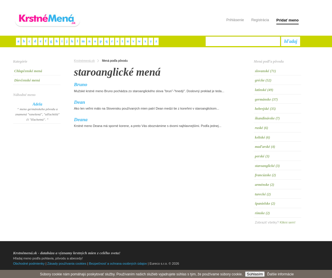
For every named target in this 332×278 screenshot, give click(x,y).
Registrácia (260, 20)
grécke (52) (263, 80)
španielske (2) (265, 203)
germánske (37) (266, 99)
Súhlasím (255, 274)
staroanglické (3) (267, 166)
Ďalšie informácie (280, 274)
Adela (37, 104)
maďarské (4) (265, 147)
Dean (79, 102)
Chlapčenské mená (28, 71)
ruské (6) (261, 128)
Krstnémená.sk (84, 60)
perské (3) (262, 156)
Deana (81, 119)
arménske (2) (264, 185)
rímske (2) (262, 213)
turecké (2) (263, 194)
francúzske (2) (265, 175)
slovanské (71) (265, 71)
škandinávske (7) (267, 118)
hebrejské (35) (265, 109)
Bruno (80, 84)
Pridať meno (287, 20)
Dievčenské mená (27, 80)
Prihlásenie (235, 20)
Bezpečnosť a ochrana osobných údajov (118, 263)
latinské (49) (264, 90)
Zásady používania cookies (66, 263)
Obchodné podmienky (29, 263)
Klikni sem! (287, 222)
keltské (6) (262, 137)
